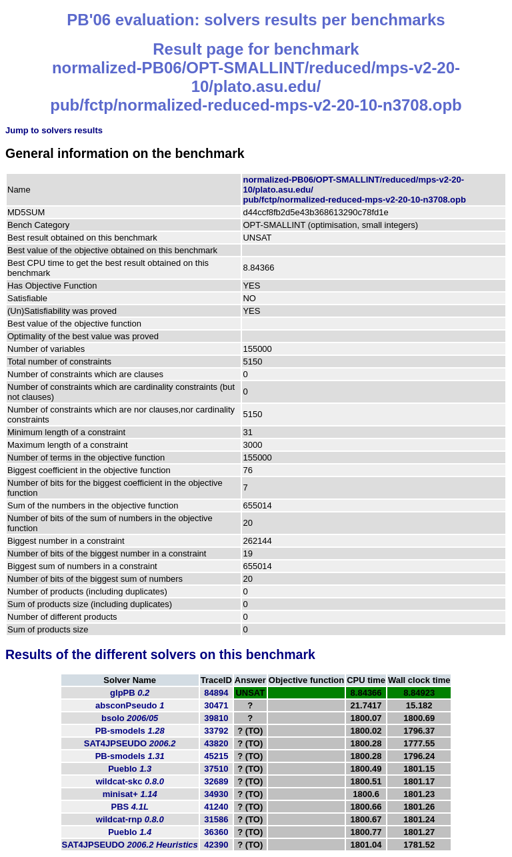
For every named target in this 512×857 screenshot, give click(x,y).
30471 (216, 705)
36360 (216, 832)
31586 (216, 819)
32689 (216, 781)
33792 (216, 731)
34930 (216, 794)
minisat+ (130, 794)
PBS (130, 807)
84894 (216, 693)
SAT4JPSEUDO (130, 743)
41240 (216, 807)
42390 (216, 845)
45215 (216, 756)
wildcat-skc (129, 781)
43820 (216, 743)
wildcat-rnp (130, 819)
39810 (216, 718)
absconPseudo (129, 705)
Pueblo (129, 769)
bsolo (129, 718)
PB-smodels (130, 731)
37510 (216, 769)
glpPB (129, 693)
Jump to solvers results (54, 130)
